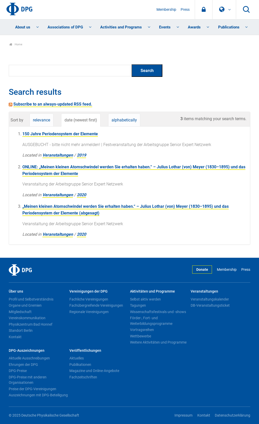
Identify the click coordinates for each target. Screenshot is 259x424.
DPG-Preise (18, 371)
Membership (166, 9)
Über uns (16, 291)
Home (15, 44)
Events (165, 27)
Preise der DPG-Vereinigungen (32, 389)
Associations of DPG (65, 27)
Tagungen (138, 305)
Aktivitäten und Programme (152, 291)
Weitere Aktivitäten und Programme (158, 342)
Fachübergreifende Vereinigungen (96, 305)
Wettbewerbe (140, 336)
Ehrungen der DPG (23, 365)
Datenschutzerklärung (232, 415)
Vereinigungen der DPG (88, 291)
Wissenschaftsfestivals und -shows (158, 312)
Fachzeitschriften (83, 377)
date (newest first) (80, 120)
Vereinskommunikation (27, 318)
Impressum (183, 415)
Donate (202, 269)
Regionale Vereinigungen (89, 312)
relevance (41, 120)
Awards (194, 27)
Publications (228, 27)
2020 (81, 194)
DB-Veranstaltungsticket (210, 305)
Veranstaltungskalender (210, 299)
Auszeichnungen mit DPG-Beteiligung (38, 395)
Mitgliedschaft (20, 312)
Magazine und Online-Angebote (94, 371)
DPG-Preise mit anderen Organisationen (28, 380)
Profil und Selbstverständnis (31, 299)
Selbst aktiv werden (145, 299)
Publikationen (80, 365)
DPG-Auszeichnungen (26, 350)
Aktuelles (76, 358)
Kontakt (15, 337)
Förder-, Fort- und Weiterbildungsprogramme (151, 321)
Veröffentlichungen (85, 350)
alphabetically (124, 120)
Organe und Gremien (25, 305)
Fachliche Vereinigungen (88, 299)
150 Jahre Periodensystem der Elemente (60, 133)
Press (185, 9)
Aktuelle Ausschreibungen (29, 358)
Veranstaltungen (57, 155)
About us (22, 27)
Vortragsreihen (142, 330)
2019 (81, 155)
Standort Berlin (21, 330)
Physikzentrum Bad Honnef (30, 324)
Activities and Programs (121, 27)
